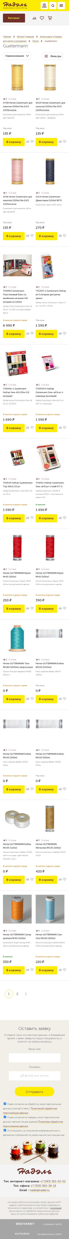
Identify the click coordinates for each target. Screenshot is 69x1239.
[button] (44, 5)
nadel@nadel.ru (40, 1190)
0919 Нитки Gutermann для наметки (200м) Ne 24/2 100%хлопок (50, 106)
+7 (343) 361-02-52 (53, 1181)
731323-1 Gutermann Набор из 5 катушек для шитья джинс (51, 294)
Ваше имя (34, 1049)
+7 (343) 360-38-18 (43, 1185)
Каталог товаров (25, 36)
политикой (55, 1208)
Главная (7, 36)
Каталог (14, 18)
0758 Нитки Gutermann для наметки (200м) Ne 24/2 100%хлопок (17, 106)
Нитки (35, 41)
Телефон (34, 1067)
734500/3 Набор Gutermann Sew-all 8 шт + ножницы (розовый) (49, 392)
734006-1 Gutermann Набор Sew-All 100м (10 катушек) (16, 392)
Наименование (17, 55)
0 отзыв (12, 99)
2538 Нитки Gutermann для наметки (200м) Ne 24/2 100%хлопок (17, 200)
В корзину (13, 142)
